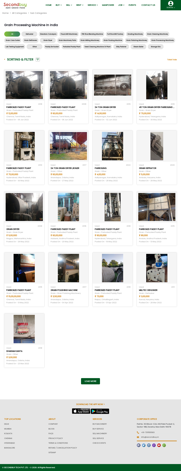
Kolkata (8, 433)
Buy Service (98, 428)
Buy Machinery (100, 424)
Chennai (8, 438)
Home (5, 12)
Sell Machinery (100, 433)
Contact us (148, 5)
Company (53, 424)
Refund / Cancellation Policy (63, 447)
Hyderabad (9, 443)
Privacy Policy (56, 438)
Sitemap (52, 452)
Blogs (51, 428)
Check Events (99, 443)
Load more (90, 381)
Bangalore (9, 447)
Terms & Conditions (58, 443)
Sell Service (98, 438)
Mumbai (7, 428)
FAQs (51, 433)
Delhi (6, 424)
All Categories (19, 12)
